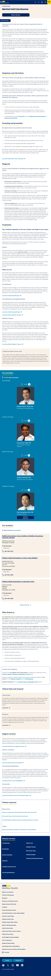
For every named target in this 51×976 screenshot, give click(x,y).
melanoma (32, 116)
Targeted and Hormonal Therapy (34, 858)
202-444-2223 (9, 551)
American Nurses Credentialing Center (28, 682)
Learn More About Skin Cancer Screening (12, 158)
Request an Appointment (25, 517)
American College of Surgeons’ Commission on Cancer (16, 674)
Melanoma (4, 860)
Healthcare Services (6, 6)
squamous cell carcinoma (10, 118)
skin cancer (22, 116)
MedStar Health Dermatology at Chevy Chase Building (19, 558)
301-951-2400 (9, 575)
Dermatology (5, 849)
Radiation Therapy (31, 847)
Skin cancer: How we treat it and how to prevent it (15, 816)
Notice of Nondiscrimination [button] (9, 925)
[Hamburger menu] (49, 2)
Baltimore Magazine (16, 679)
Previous (22, 384)
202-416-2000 (9, 598)
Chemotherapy (6, 843)
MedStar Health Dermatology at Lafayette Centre (18, 581)
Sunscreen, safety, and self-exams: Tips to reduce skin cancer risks (19, 812)
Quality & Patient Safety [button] (8, 943)
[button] (35, 2)
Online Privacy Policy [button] (7, 928)
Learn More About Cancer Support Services (13, 746)
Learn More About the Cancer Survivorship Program (15, 795)
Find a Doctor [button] (15, 15)
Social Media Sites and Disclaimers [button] (11, 946)
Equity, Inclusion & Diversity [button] (9, 904)
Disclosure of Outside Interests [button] (10, 901)
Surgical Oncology (31, 854)
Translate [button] (6, 952)
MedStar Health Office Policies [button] (10, 922)
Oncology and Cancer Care (9, 866)
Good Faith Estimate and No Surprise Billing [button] (13, 913)
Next (29, 384)
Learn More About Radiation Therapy (11, 344)
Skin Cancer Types (31, 850)
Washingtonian (29, 679)
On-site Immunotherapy (8, 872)
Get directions (7, 546)
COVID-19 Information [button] (8, 895)
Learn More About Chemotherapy (10, 295)
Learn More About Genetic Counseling (12, 762)
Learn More (5, 708)
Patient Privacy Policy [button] (7, 934)
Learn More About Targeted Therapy (11, 315)
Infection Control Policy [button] (8, 916)
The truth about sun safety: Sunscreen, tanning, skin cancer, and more (20, 820)
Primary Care (29, 843)
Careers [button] (7, 960)
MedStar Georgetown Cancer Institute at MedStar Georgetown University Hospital (22, 537)
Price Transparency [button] (7, 940)
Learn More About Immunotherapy (11, 312)
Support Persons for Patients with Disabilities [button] (13, 949)
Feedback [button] (4, 907)
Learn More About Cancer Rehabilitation (12, 780)
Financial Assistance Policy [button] (9, 910)
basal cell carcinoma (40, 116)
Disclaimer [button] (4, 898)
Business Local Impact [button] (7, 892)
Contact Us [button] (18, 960)
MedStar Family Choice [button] (8, 919)
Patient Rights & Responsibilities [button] (10, 937)
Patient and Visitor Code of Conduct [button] (11, 931)
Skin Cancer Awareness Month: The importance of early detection (19, 829)
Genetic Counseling (7, 855)
